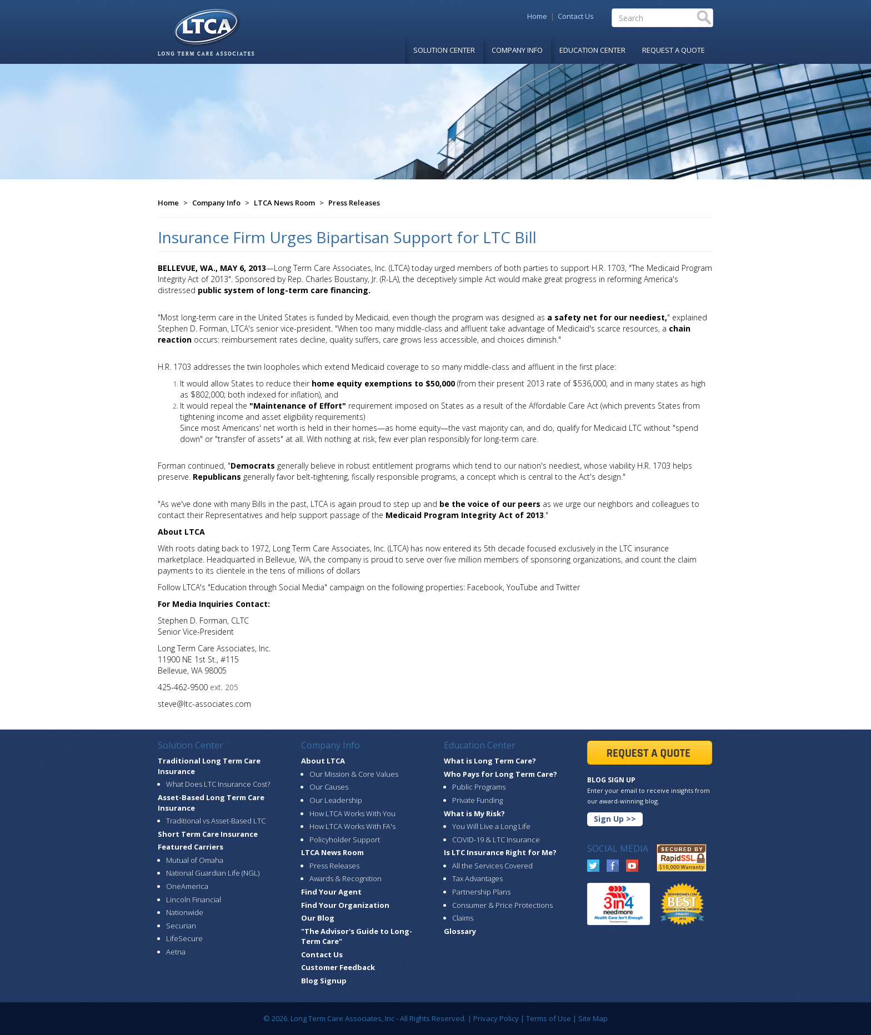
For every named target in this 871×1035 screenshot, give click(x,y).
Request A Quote (673, 50)
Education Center (592, 50)
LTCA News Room (284, 203)
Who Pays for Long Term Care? (500, 774)
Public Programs (478, 787)
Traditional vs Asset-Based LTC (216, 821)
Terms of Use (548, 1018)
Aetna (176, 952)
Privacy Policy (496, 1018)
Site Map (593, 1018)
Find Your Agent (331, 892)
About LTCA (323, 761)
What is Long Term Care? (490, 761)
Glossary (460, 931)
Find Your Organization (345, 905)
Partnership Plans (481, 892)
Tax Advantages (477, 878)
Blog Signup (324, 981)
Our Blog (317, 918)
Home (537, 16)
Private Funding (477, 800)
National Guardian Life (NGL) (212, 873)
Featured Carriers (190, 847)
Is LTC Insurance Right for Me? (500, 852)
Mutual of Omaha (194, 860)
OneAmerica (187, 886)
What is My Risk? (474, 813)
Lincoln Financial (193, 900)
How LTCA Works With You (352, 813)
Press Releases (354, 203)
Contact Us (576, 16)
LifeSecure (184, 938)
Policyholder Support (344, 840)
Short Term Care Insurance (208, 834)
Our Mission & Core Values (353, 774)
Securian (181, 926)
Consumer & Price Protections (502, 905)
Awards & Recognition (345, 878)
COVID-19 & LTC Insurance (496, 840)
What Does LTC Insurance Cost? (218, 784)
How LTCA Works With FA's (352, 826)
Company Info (517, 50)
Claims (462, 918)
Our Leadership (335, 800)
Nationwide (184, 912)
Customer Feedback (338, 967)
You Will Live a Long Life (491, 826)
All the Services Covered (492, 866)
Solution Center (444, 50)
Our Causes (328, 787)
